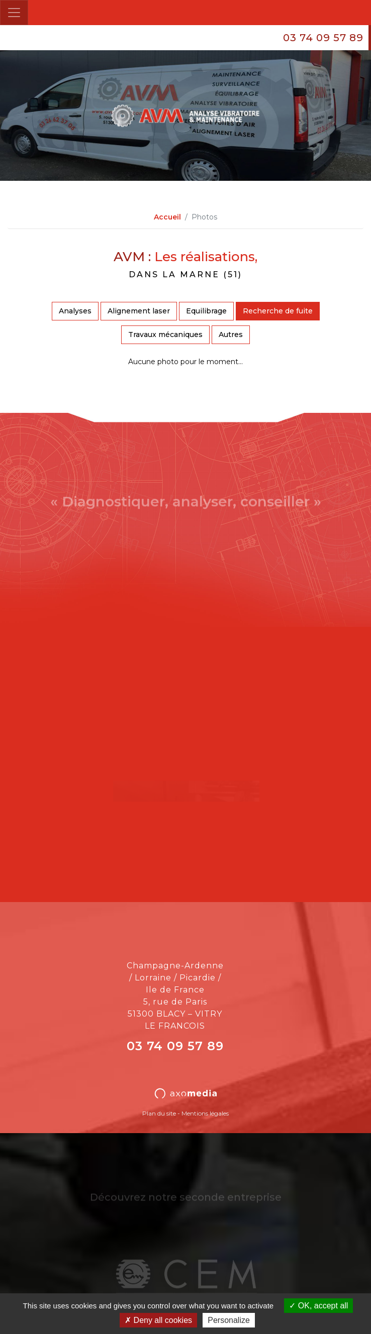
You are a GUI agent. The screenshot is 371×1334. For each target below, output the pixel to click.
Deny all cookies (158, 1320)
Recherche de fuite (278, 310)
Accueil (167, 216)
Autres (231, 334)
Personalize (229, 1320)
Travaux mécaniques (165, 334)
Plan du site (159, 1113)
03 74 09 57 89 (323, 38)
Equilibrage (206, 310)
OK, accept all (318, 1305)
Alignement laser (139, 310)
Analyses (75, 310)
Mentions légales (205, 1113)
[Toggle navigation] (14, 12)
